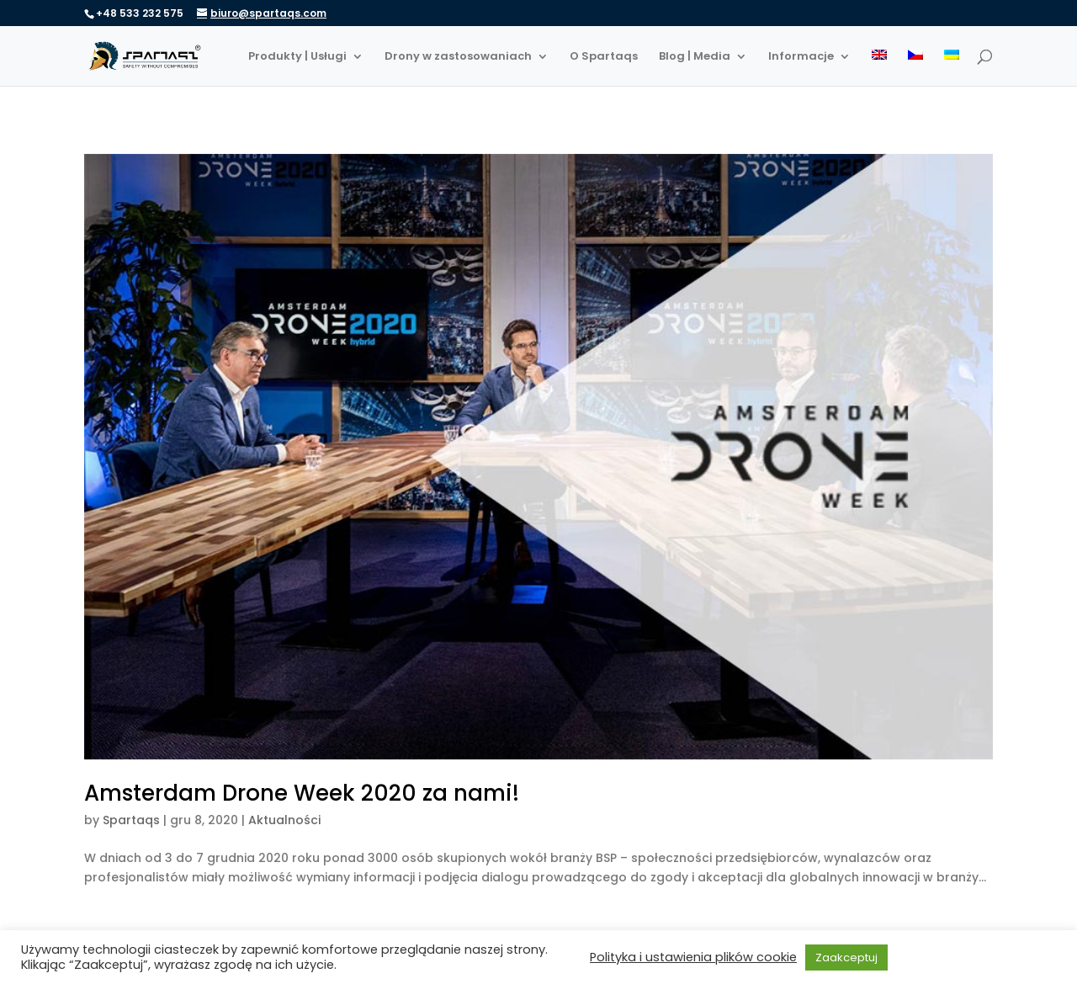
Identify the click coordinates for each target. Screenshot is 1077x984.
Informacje (801, 57)
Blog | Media (694, 57)
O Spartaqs (604, 57)
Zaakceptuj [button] (846, 957)
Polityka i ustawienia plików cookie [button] (693, 957)
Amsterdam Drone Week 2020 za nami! (301, 793)
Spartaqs (131, 820)
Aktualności (284, 820)
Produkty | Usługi (297, 57)
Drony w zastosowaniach (458, 57)
